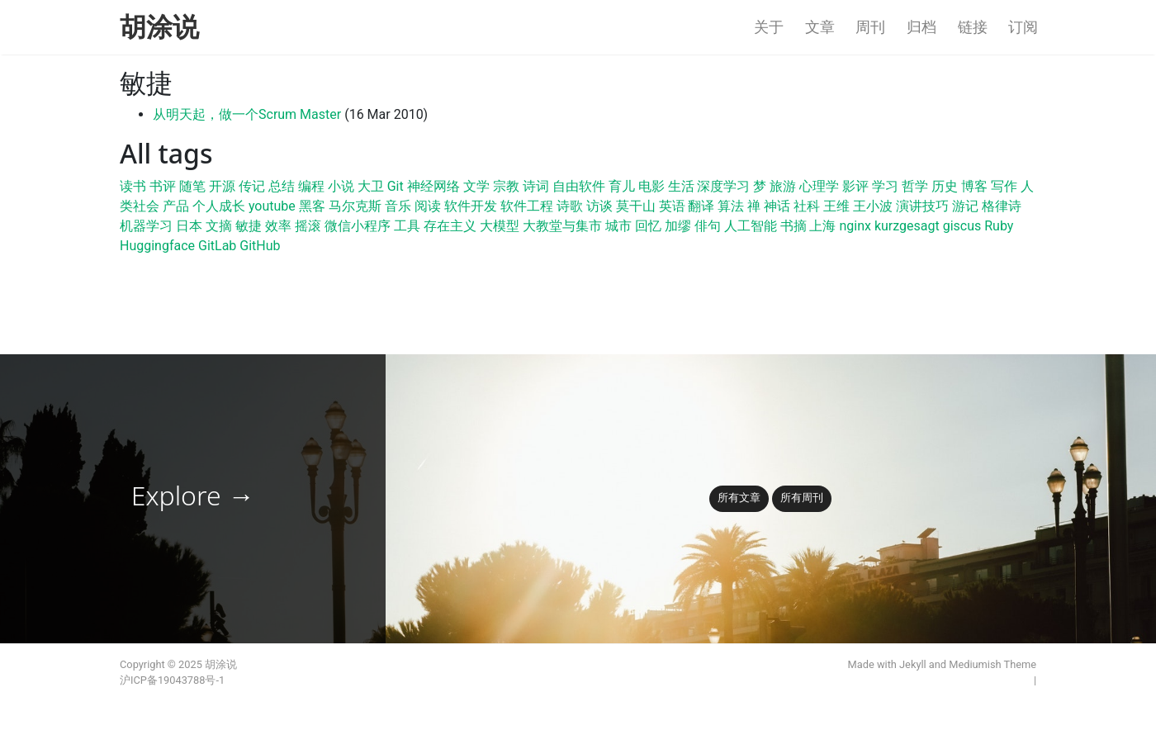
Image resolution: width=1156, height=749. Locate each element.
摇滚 (308, 226)
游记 (965, 206)
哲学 (915, 186)
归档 (921, 27)
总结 (281, 186)
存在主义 (450, 226)
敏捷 (248, 226)
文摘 (219, 226)
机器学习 (146, 226)
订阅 (1023, 27)
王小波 (873, 206)
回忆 (648, 226)
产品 (176, 206)
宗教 (506, 186)
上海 (822, 226)
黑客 (312, 206)
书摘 (793, 226)
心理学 (819, 186)
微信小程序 (358, 226)
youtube (272, 206)
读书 (133, 186)
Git (395, 186)
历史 (944, 186)
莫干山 (636, 206)
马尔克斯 (355, 206)
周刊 (870, 27)
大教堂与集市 (562, 226)
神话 (777, 206)
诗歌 (570, 206)
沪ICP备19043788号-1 (172, 680)
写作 (1004, 186)
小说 (341, 186)
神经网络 (433, 186)
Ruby (998, 226)
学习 (885, 186)
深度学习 (723, 186)
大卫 (371, 186)
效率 (278, 226)
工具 (407, 226)
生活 (681, 186)
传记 (252, 186)
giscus (962, 226)
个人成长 (218, 206)
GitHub (259, 246)
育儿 (622, 186)
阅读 (428, 206)
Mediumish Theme (992, 664)
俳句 (707, 226)
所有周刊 (801, 497)
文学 (476, 186)
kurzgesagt (907, 226)
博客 (974, 186)
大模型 (499, 226)
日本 (189, 226)
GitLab (217, 246)
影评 (855, 186)
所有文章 (739, 497)
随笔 (192, 186)
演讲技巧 (922, 206)
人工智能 (750, 226)
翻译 (701, 206)
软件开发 (470, 206)
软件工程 (526, 206)
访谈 (599, 206)
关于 (769, 27)
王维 (836, 206)
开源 (222, 186)
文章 (820, 27)
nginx (854, 226)
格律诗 (1001, 206)
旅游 (783, 186)
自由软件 (578, 186)
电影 (651, 186)
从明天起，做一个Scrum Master (247, 114)
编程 (311, 186)
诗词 (536, 186)
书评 (162, 186)
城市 (618, 226)
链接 (973, 27)
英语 (672, 206)
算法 (731, 206)
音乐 (398, 206)
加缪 (678, 226)
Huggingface (157, 246)
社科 (807, 206)
